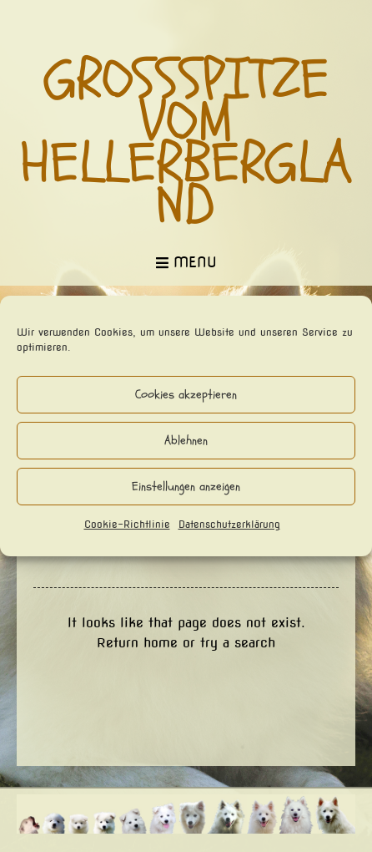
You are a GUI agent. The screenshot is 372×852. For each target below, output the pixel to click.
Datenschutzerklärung (229, 524)
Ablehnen (186, 440)
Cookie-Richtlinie (127, 524)
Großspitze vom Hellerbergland (186, 142)
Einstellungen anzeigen (186, 486)
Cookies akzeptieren (186, 394)
